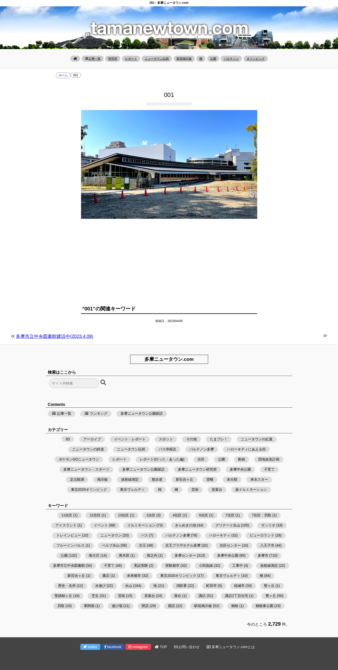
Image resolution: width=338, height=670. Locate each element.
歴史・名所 (67, 586)
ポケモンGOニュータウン (79, 459)
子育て (269, 469)
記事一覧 (93, 58)
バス (144, 535)
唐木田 (124, 555)
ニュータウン (111, 535)
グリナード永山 (227, 525)
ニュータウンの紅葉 (257, 439)
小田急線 (206, 565)
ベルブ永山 (111, 545)
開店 (171, 606)
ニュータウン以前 (157, 58)
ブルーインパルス (70, 545)
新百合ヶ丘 (184, 479)
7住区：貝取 (262, 515)
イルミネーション (141, 525)
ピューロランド (262, 535)
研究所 (112, 58)
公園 (213, 58)
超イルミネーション (251, 489)
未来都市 (134, 576)
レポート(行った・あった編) (162, 459)
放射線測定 (130, 479)
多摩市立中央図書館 (69, 565)
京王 (142, 545)
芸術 (195, 489)
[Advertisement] (169, 259)
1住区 (150, 515)
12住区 (95, 515)
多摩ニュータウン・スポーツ (86, 469)
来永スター (259, 479)
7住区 (230, 515)
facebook (113, 647)
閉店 (145, 606)
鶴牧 (234, 606)
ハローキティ (219, 535)
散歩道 (157, 479)
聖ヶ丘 (269, 586)
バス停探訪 (167, 449)
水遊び (100, 586)
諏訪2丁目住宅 (236, 596)
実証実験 (141, 565)
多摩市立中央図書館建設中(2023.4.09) (54, 336)
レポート (131, 58)
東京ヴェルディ (132, 489)
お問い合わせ (187, 647)
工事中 (237, 565)
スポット (166, 439)
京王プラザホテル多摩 (183, 545)
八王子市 (267, 545)
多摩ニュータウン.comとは (230, 647)
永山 (128, 586)
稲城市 (239, 586)
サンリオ (268, 525)
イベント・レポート (130, 439)
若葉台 (217, 489)
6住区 (203, 515)
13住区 (123, 515)
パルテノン (231, 58)
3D (67, 439)
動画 (241, 459)
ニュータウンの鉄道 (88, 449)
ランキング (95, 413)
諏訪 (202, 596)
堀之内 (152, 555)
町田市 (211, 586)
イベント (101, 525)
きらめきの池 (185, 525)
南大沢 (94, 555)
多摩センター (185, 555)
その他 (191, 439)
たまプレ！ (219, 439)
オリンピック (256, 58)
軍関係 (89, 606)
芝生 (95, 596)
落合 (177, 596)
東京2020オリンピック (89, 489)
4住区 (177, 515)
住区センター (230, 545)
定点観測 (77, 479)
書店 (105, 576)
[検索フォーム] (74, 383)
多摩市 (263, 555)
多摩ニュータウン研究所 (197, 469)
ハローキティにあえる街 (246, 449)
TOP (161, 647)
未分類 (232, 479)
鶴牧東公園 (264, 606)
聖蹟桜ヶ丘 (63, 596)
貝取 (60, 606)
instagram (138, 647)
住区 (201, 459)
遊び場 (117, 606)
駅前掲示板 (184, 58)
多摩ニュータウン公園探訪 (142, 413)
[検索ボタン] (103, 382)
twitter (90, 647)
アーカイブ (92, 439)
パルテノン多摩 (201, 449)
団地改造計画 (268, 459)
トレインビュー (68, 535)
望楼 (209, 479)
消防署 (181, 586)
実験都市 (172, 565)
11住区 (66, 515)
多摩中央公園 (240, 469)
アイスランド (66, 525)
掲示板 (102, 479)
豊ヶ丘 (271, 596)
